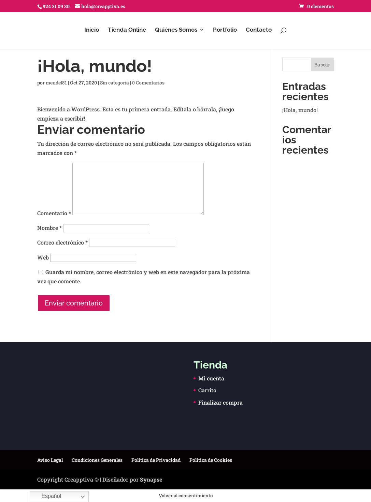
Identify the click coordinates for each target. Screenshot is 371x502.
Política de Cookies (210, 460)
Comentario (54, 213)
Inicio (91, 30)
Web (43, 257)
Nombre (49, 227)
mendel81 (56, 82)
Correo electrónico (62, 242)
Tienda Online (127, 30)
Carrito (207, 390)
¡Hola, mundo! (300, 109)
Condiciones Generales (97, 460)
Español (46, 496)
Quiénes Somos (176, 30)
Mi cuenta (211, 378)
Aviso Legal (50, 460)
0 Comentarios (148, 82)
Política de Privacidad (156, 460)
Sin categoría (114, 82)
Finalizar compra (220, 402)
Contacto (259, 30)
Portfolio (225, 30)
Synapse (151, 479)
